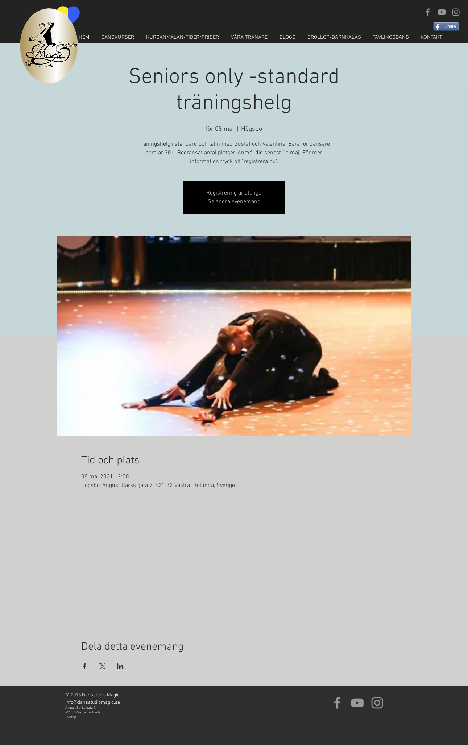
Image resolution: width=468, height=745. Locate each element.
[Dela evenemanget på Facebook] (84, 666)
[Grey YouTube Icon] (442, 12)
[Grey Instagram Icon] (456, 12)
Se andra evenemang (234, 201)
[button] (117, 37)
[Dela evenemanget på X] (102, 666)
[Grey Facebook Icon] (427, 12)
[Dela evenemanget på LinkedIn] (120, 666)
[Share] (446, 26)
